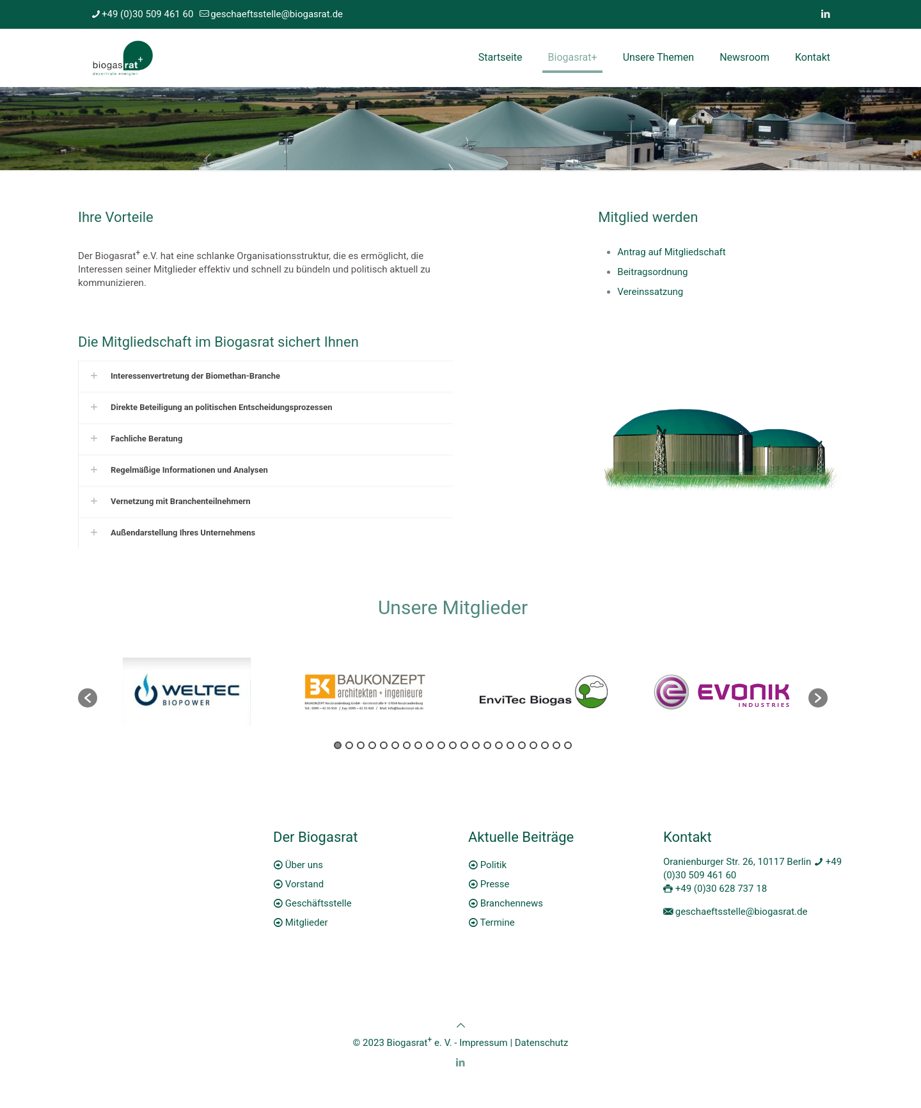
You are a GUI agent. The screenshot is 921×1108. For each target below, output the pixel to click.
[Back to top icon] (461, 1025)
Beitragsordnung (652, 272)
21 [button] (568, 745)
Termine (497, 922)
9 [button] (430, 745)
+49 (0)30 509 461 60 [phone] (147, 14)
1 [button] (338, 745)
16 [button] (510, 745)
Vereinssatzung (650, 291)
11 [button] (453, 745)
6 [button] (395, 745)
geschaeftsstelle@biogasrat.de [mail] (276, 14)
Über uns (304, 865)
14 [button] (487, 745)
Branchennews (511, 903)
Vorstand (304, 884)
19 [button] (545, 745)
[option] (186, 692)
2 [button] (349, 745)
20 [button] (556, 745)
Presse (495, 884)
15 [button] (499, 745)
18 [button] (533, 745)
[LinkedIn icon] (825, 14)
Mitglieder (306, 922)
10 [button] (441, 745)
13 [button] (476, 745)
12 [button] (464, 745)
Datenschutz (542, 1043)
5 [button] (384, 745)
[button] (87, 698)
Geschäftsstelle (318, 903)
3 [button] (361, 745)
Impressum (483, 1043)
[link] (265, 376)
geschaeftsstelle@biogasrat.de (741, 911)
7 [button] (407, 745)
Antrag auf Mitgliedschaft (671, 252)
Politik (493, 865)
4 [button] (372, 745)
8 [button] (418, 745)
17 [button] (522, 745)
